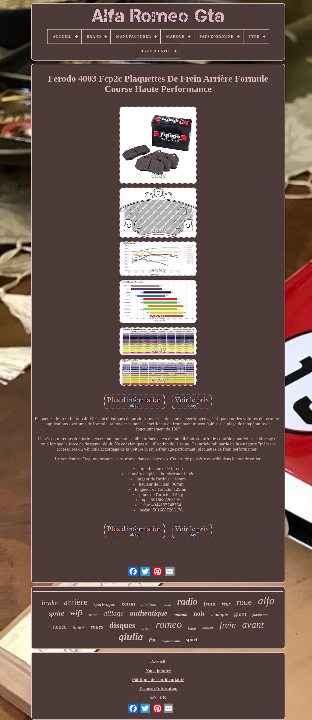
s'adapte (219, 614)
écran (128, 603)
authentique (149, 613)
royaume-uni (170, 641)
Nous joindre (158, 670)
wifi (76, 612)
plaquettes (260, 615)
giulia (131, 636)
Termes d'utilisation (158, 688)
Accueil (158, 661)
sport (191, 639)
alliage (113, 613)
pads (167, 604)
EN (153, 697)
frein (228, 625)
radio (187, 601)
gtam (240, 613)
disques (122, 625)
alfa (266, 601)
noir (199, 613)
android (180, 615)
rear (226, 604)
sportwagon (105, 604)
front (209, 603)
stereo (92, 615)
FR (163, 697)
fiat (152, 639)
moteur (208, 627)
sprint (56, 613)
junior (78, 627)
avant (253, 624)
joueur (192, 628)
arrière (75, 602)
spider (145, 628)
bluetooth (149, 604)
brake (50, 603)
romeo (169, 624)
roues (97, 627)
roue (244, 602)
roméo (59, 627)
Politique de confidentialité (158, 679)
